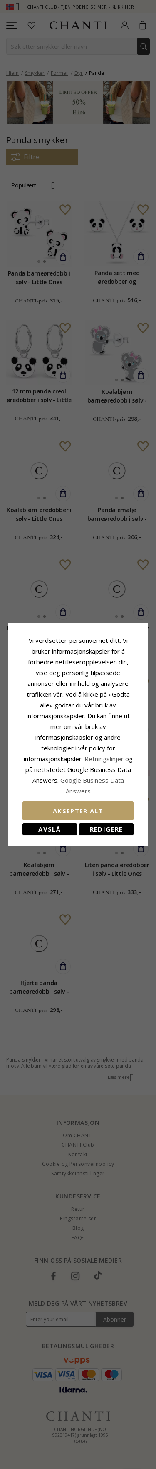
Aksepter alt (78, 811)
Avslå (49, 829)
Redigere (106, 829)
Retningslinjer (104, 759)
